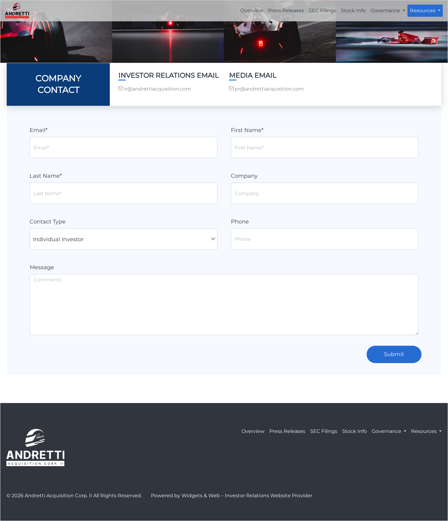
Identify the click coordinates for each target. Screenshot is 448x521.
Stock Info (353, 10)
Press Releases (286, 10)
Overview (251, 10)
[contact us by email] (168, 89)
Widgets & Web (200, 495)
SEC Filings (322, 10)
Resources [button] (423, 10)
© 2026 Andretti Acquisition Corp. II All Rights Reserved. (74, 495)
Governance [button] (386, 10)
